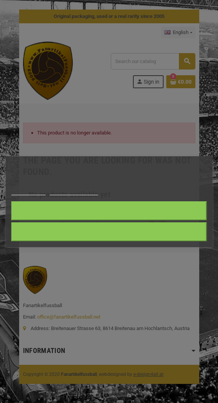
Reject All (109, 231)
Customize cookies (74, 191)
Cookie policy (28, 191)
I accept (109, 210)
